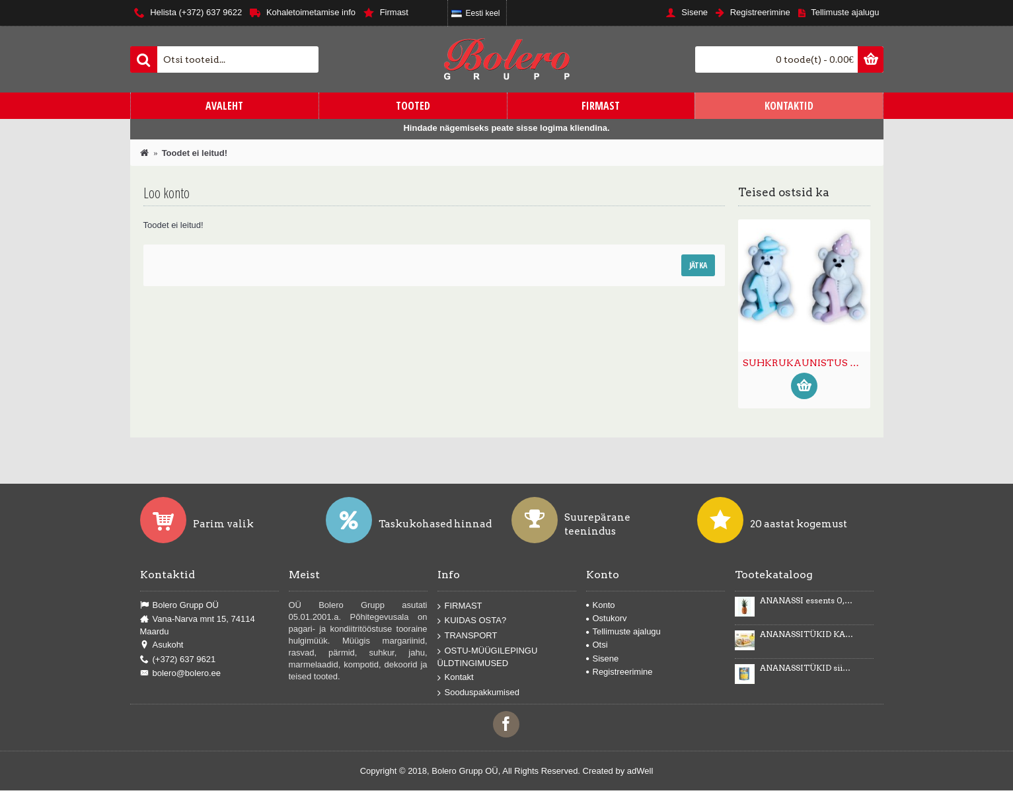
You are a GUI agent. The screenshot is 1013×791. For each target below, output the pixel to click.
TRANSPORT (467, 636)
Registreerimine (619, 672)
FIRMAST (459, 606)
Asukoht (162, 645)
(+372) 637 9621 (178, 659)
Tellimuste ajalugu (623, 631)
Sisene (602, 658)
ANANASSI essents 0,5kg (807, 600)
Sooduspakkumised (478, 692)
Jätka (698, 265)
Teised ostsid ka (783, 192)
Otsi (597, 645)
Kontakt (455, 677)
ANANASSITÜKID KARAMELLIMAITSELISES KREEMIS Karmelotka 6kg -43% (807, 634)
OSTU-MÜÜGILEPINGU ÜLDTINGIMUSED (487, 656)
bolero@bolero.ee (180, 673)
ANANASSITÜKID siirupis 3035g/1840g (807, 668)
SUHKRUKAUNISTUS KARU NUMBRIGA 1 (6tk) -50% (806, 363)
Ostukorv (606, 618)
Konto (600, 605)
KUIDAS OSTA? (472, 620)
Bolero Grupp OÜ (179, 605)
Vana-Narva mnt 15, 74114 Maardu (197, 625)
